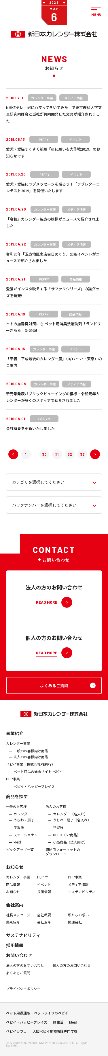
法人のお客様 (56, 811)
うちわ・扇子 (24, 824)
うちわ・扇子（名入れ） (72, 824)
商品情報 (13, 889)
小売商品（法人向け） (70, 846)
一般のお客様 (16, 811)
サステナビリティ (81, 896)
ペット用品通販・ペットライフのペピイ (37, 1015)
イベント (44, 889)
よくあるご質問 (18, 977)
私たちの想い (78, 919)
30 (44, 454)
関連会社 (75, 926)
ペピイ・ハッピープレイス (34, 790)
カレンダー (22, 818)
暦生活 (58, 1024)
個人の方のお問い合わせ (72, 969)
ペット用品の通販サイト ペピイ (38, 776)
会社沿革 (44, 926)
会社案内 (14, 909)
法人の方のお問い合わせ (25, 969)
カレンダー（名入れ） (70, 818)
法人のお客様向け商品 (31, 761)
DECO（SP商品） (66, 839)
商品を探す (17, 801)
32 (69, 454)
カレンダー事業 (18, 747)
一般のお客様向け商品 (31, 755)
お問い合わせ (19, 959)
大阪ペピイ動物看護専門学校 (55, 1033)
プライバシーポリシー (23, 993)
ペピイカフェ (16, 1033)
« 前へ (8, 454)
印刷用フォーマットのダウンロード (63, 856)
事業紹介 (14, 737)
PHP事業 (13, 783)
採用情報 (44, 896)
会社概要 (44, 919)
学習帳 (19, 831)
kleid (17, 846)
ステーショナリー (27, 839)
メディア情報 (78, 889)
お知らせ (14, 871)
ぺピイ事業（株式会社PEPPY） (30, 768)
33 (82, 454)
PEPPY (42, 881)
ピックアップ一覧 (20, 854)
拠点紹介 (13, 926)
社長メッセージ (18, 919)
